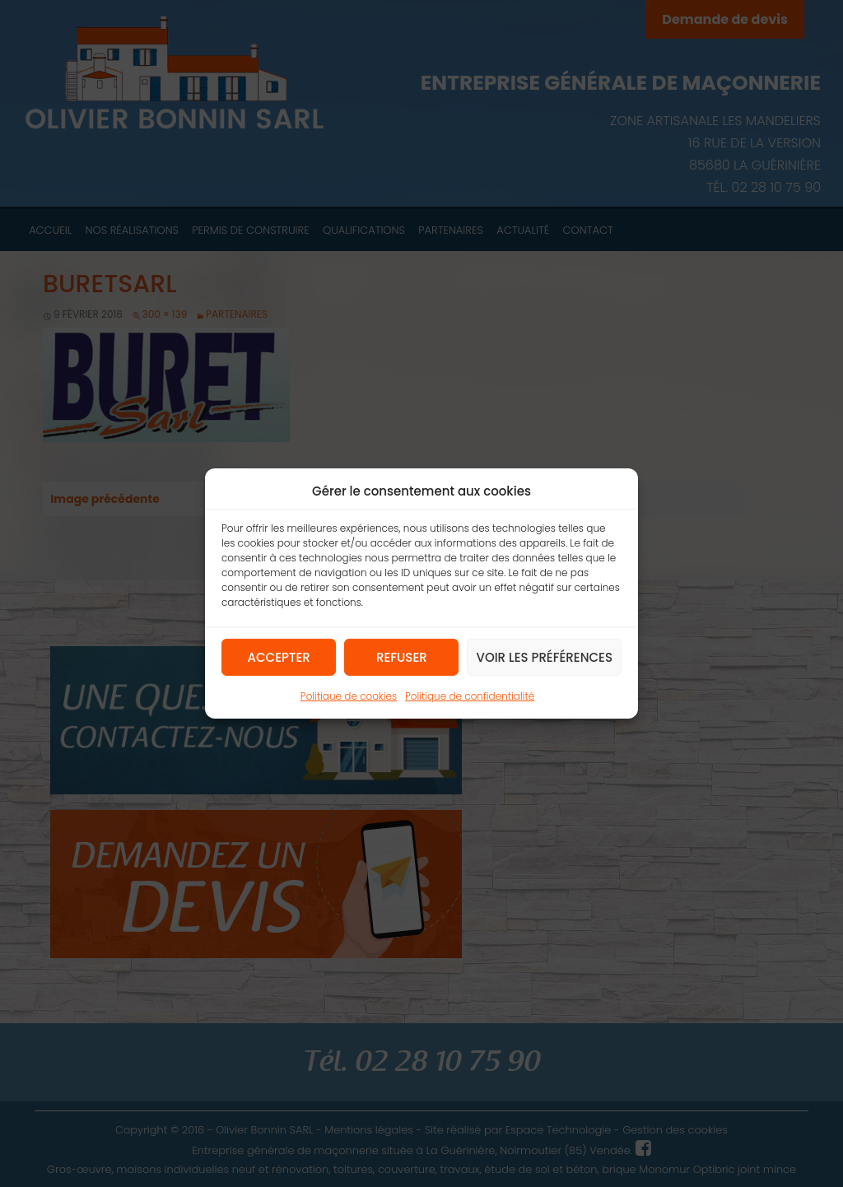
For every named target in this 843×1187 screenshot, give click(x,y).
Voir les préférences (544, 656)
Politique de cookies (348, 696)
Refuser (401, 656)
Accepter (279, 656)
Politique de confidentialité (469, 696)
